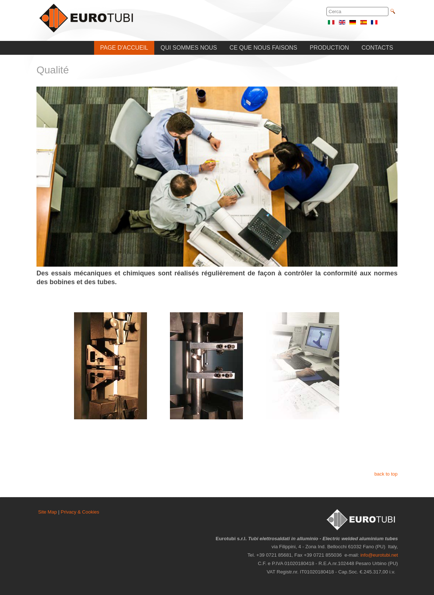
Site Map (47, 512)
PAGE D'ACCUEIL (124, 48)
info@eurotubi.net (379, 555)
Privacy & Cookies (80, 512)
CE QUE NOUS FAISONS (263, 48)
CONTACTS (377, 48)
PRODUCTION (329, 48)
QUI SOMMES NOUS (188, 48)
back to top (386, 474)
